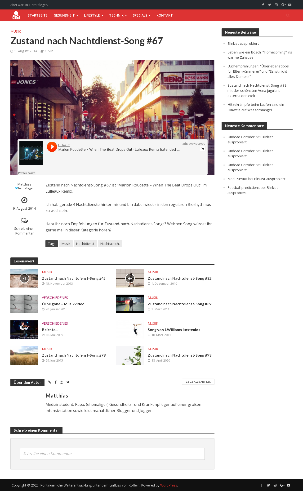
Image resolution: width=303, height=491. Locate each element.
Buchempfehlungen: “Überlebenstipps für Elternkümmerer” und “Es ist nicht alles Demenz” (258, 71)
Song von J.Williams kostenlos (174, 329)
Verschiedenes (55, 297)
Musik (15, 31)
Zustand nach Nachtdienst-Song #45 (74, 278)
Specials (140, 15)
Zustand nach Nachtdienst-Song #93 (179, 355)
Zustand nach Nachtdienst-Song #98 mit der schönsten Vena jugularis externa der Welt (257, 90)
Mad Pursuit (237, 178)
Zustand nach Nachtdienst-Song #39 (179, 303)
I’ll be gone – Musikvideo (63, 303)
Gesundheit (64, 15)
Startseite (38, 15)
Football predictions (243, 187)
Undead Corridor (241, 136)
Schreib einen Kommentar (24, 230)
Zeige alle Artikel (198, 381)
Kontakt (164, 15)
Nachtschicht (110, 243)
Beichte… (50, 329)
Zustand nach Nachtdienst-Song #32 (179, 278)
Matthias (24, 184)
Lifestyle (92, 15)
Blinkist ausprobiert (243, 43)
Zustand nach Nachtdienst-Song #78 (74, 355)
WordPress (168, 485)
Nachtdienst (85, 243)
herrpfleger (26, 188)
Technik (116, 15)
